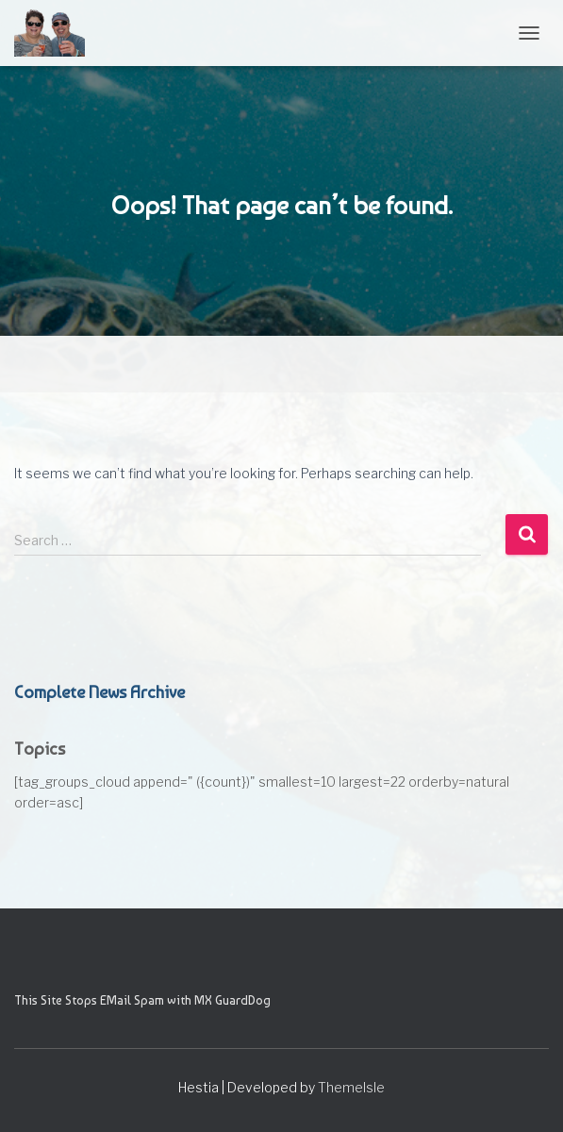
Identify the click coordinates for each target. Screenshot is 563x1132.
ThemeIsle (351, 1087)
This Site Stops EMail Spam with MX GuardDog (142, 999)
